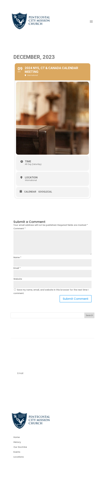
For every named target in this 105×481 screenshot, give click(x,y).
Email (17, 268)
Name (17, 257)
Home (16, 437)
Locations (18, 456)
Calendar (30, 191)
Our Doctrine (20, 447)
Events (16, 452)
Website (17, 279)
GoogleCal (45, 191)
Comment (19, 228)
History (17, 442)
